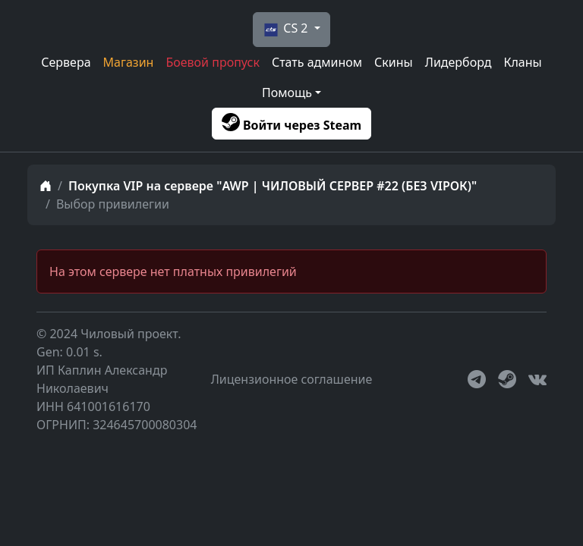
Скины (393, 62)
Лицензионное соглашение (292, 379)
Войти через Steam (291, 123)
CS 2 (284, 29)
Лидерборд (458, 62)
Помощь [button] (287, 92)
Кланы (522, 62)
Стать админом (317, 62)
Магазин (128, 62)
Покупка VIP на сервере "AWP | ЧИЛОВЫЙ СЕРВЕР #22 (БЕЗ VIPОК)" (272, 185)
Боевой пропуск (212, 62)
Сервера (65, 62)
